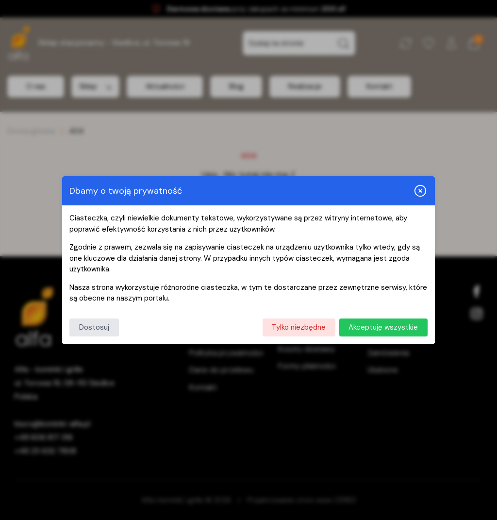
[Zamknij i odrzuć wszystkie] (420, 191)
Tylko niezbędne (299, 327)
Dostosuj (94, 327)
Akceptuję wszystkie (383, 327)
